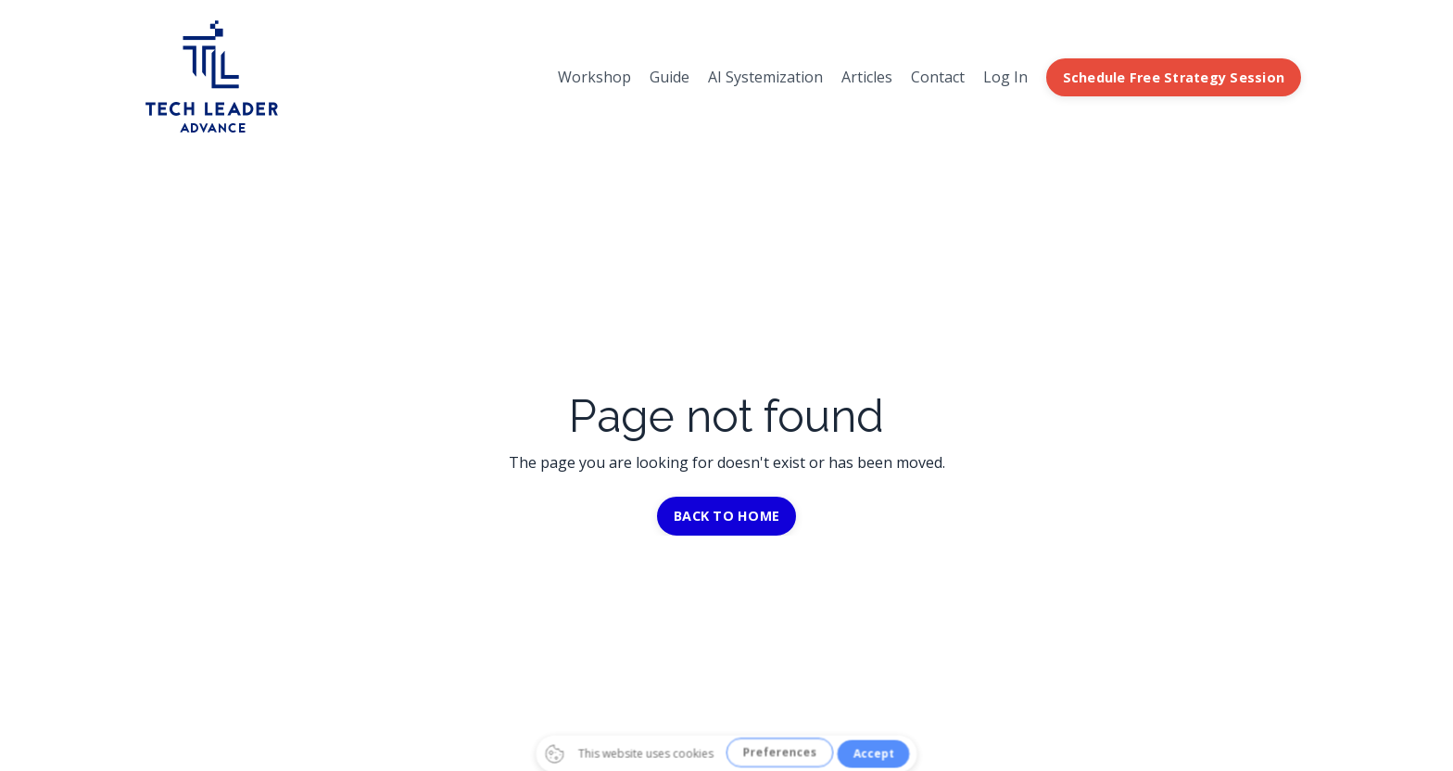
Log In (1005, 77)
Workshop (594, 77)
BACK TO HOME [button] (726, 516)
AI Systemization (765, 77)
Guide (669, 77)
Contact (938, 77)
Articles (866, 77)
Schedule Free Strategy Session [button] (1174, 77)
